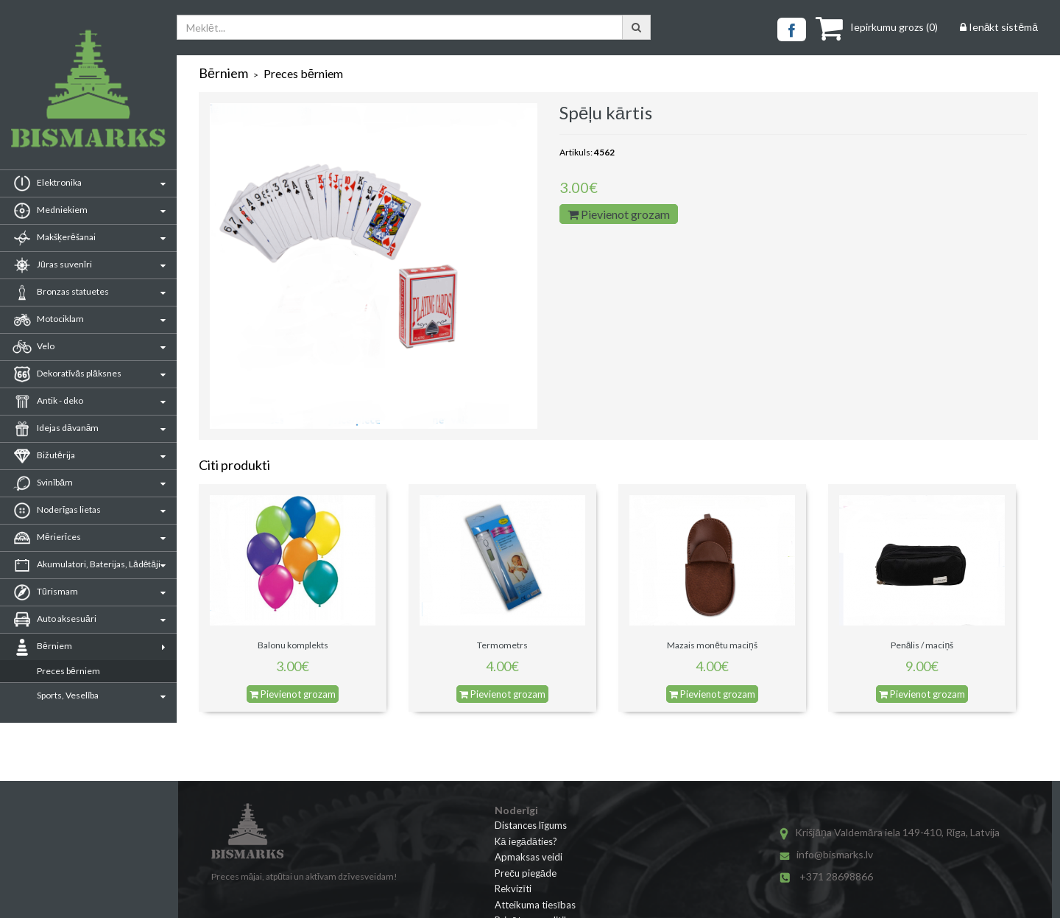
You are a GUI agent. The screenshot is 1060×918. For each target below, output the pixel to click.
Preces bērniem (68, 670)
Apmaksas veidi (528, 857)
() (877, 27)
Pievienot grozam (619, 214)
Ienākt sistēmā (999, 27)
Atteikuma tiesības (535, 905)
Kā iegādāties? (526, 841)
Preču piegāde (525, 873)
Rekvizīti (513, 888)
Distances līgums (531, 825)
